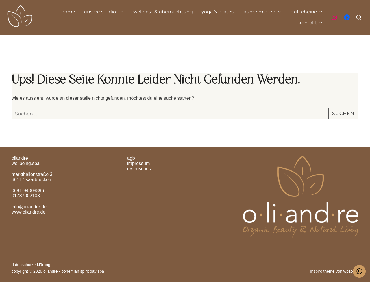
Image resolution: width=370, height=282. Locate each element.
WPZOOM (350, 271)
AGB (131, 158)
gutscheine (307, 11)
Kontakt (311, 22)
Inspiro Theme (322, 271)
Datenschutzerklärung (31, 264)
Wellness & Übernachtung (163, 11)
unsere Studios (104, 11)
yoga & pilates (217, 11)
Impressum (138, 163)
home (68, 11)
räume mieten (262, 11)
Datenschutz (139, 168)
